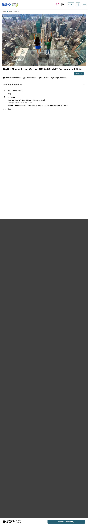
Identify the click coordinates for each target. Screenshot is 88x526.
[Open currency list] (70, 4)
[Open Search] (78, 4)
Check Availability (66, 522)
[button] (36, 64)
